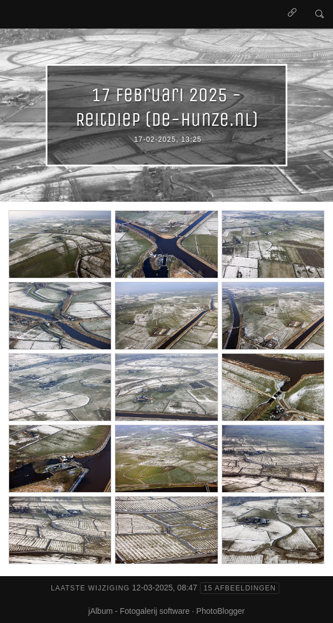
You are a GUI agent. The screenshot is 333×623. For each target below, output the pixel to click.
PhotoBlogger (220, 611)
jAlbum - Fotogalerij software (139, 611)
